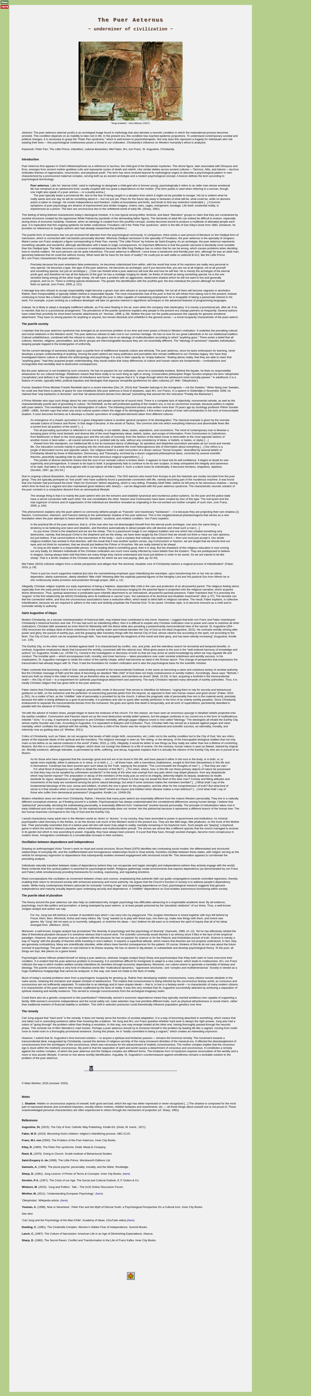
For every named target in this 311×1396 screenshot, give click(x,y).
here (126, 1173)
